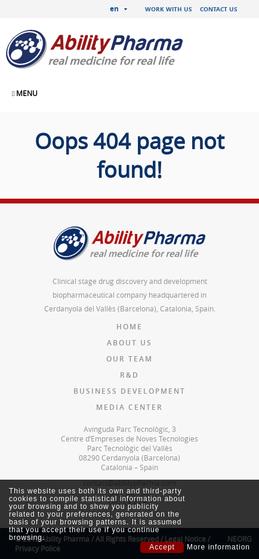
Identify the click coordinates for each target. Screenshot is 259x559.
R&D (129, 375)
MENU (25, 93)
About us (129, 343)
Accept (162, 547)
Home (129, 327)
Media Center (129, 407)
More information (218, 547)
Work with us (168, 9)
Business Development (129, 391)
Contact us (219, 9)
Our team (129, 359)
